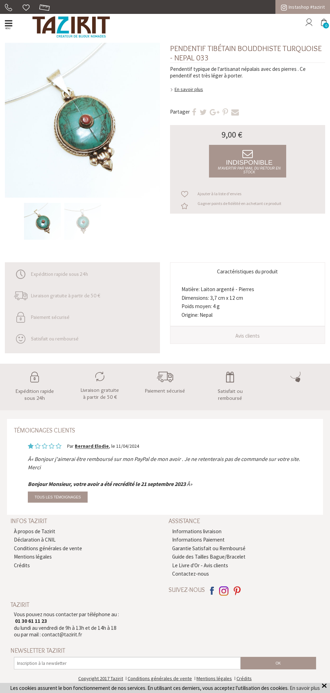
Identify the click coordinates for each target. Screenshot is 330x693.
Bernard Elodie (92, 446)
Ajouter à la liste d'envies (219, 193)
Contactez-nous (190, 573)
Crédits (22, 565)
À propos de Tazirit (34, 531)
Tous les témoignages (58, 497)
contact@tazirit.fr (62, 634)
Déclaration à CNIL (35, 539)
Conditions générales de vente (48, 548)
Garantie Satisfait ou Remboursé (209, 548)
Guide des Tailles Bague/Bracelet (209, 556)
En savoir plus (189, 89)
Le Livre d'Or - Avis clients (200, 565)
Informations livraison (197, 531)
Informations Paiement (198, 539)
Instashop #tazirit (303, 7)
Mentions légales (33, 556)
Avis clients (247, 335)
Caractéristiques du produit (247, 271)
